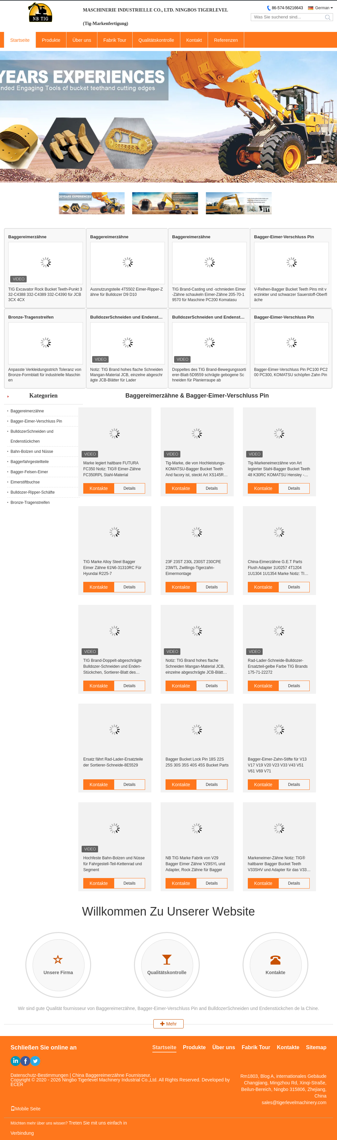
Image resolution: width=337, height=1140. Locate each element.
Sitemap (316, 1047)
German (322, 8)
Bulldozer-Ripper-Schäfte (33, 492)
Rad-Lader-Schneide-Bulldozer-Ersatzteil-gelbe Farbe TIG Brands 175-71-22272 (278, 666)
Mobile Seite (25, 1108)
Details (129, 488)
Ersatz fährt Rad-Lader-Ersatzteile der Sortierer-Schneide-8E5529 (113, 762)
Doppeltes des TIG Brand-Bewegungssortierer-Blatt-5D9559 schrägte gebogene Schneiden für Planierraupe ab (209, 374)
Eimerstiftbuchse (25, 482)
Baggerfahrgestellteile (30, 461)
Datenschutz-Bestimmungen (39, 1075)
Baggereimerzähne (27, 236)
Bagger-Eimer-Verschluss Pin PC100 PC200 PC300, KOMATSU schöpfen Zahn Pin (290, 372)
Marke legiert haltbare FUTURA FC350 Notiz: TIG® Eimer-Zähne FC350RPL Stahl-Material (112, 469)
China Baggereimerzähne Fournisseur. (111, 1075)
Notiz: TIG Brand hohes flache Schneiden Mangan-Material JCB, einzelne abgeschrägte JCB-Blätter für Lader (126, 374)
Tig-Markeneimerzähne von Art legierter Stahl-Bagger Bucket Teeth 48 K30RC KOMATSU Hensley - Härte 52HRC (279, 469)
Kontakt (194, 40)
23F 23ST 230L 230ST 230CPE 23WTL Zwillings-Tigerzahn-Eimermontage (193, 567)
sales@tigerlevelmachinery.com (294, 1102)
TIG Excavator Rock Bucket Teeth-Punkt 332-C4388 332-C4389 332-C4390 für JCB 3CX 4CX (45, 294)
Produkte (51, 40)
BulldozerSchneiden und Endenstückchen (127, 317)
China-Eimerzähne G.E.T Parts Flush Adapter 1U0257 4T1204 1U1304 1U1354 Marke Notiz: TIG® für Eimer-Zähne (279, 568)
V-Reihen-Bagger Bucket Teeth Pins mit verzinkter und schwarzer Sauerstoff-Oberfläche (290, 294)
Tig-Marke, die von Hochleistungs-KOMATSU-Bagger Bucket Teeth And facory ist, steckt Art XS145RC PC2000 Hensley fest (196, 469)
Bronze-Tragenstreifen (31, 317)
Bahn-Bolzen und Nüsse (32, 451)
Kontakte (99, 488)
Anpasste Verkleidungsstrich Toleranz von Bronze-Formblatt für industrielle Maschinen (44, 374)
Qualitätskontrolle (156, 40)
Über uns (81, 40)
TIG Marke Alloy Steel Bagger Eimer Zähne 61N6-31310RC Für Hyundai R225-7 (112, 567)
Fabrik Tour (114, 40)
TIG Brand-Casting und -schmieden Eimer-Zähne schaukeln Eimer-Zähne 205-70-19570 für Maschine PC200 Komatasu (209, 294)
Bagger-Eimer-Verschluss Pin (284, 236)
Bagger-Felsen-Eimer (29, 472)
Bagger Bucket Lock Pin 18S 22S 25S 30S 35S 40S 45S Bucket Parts (197, 762)
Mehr (168, 1023)
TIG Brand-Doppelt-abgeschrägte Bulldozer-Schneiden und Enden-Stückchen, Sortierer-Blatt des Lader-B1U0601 (112, 666)
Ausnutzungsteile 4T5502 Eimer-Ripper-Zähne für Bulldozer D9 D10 (126, 292)
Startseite (20, 40)
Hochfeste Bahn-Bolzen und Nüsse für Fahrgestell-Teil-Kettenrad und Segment (114, 864)
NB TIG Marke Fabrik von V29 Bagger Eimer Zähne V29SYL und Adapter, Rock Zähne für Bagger (195, 864)
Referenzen (226, 40)
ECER (17, 1084)
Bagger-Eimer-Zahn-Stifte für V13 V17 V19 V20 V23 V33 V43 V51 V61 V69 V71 (277, 765)
